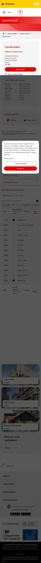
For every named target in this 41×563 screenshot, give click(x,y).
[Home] (3, 33)
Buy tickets (20, 69)
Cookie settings (20, 163)
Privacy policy (8, 158)
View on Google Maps (15, 74)
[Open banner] (36, 4)
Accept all (20, 168)
